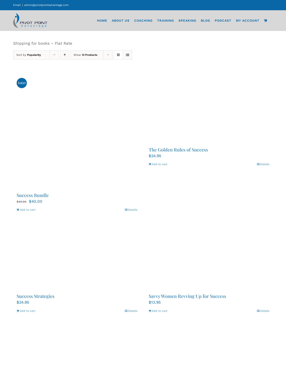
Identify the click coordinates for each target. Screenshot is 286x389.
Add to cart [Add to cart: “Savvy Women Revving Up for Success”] (159, 310)
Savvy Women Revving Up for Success (187, 296)
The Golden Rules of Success (178, 149)
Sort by (28, 54)
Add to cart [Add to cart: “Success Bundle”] (27, 209)
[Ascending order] (64, 55)
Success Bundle (33, 195)
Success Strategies (35, 296)
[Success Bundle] (77, 130)
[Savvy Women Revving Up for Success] (209, 254)
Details (132, 209)
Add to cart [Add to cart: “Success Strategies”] (27, 310)
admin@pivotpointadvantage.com (46, 5)
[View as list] (127, 55)
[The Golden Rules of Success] (209, 107)
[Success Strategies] (77, 254)
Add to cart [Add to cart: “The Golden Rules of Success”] (159, 164)
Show (85, 54)
